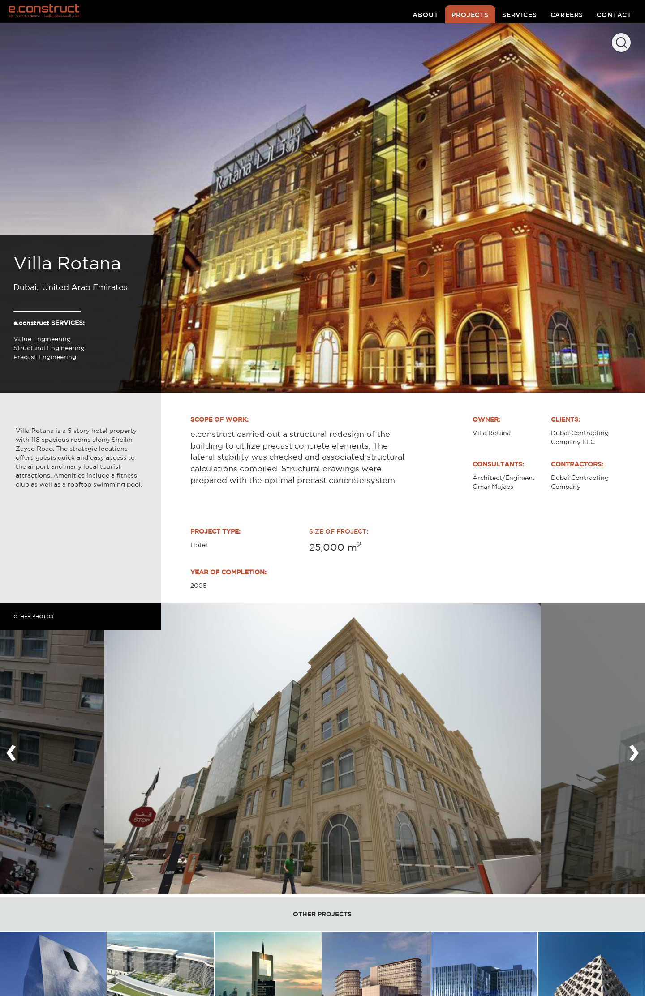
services (519, 14)
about (425, 14)
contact (614, 14)
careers (567, 14)
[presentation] (11, 749)
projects (470, 14)
